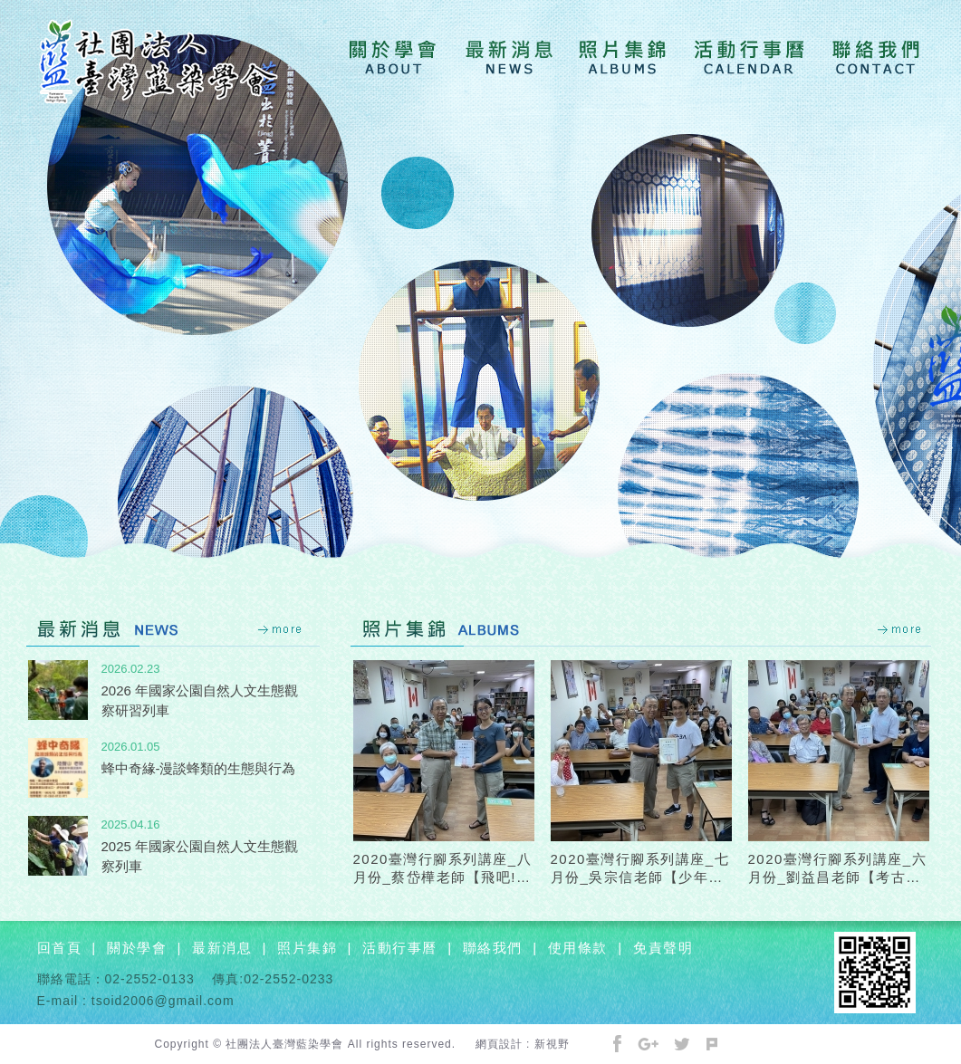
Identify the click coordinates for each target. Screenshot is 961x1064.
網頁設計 (499, 1044)
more (281, 629)
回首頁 (59, 947)
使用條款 (578, 947)
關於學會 (137, 947)
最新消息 (222, 947)
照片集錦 (307, 947)
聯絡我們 (493, 947)
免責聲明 (663, 947)
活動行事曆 (399, 947)
